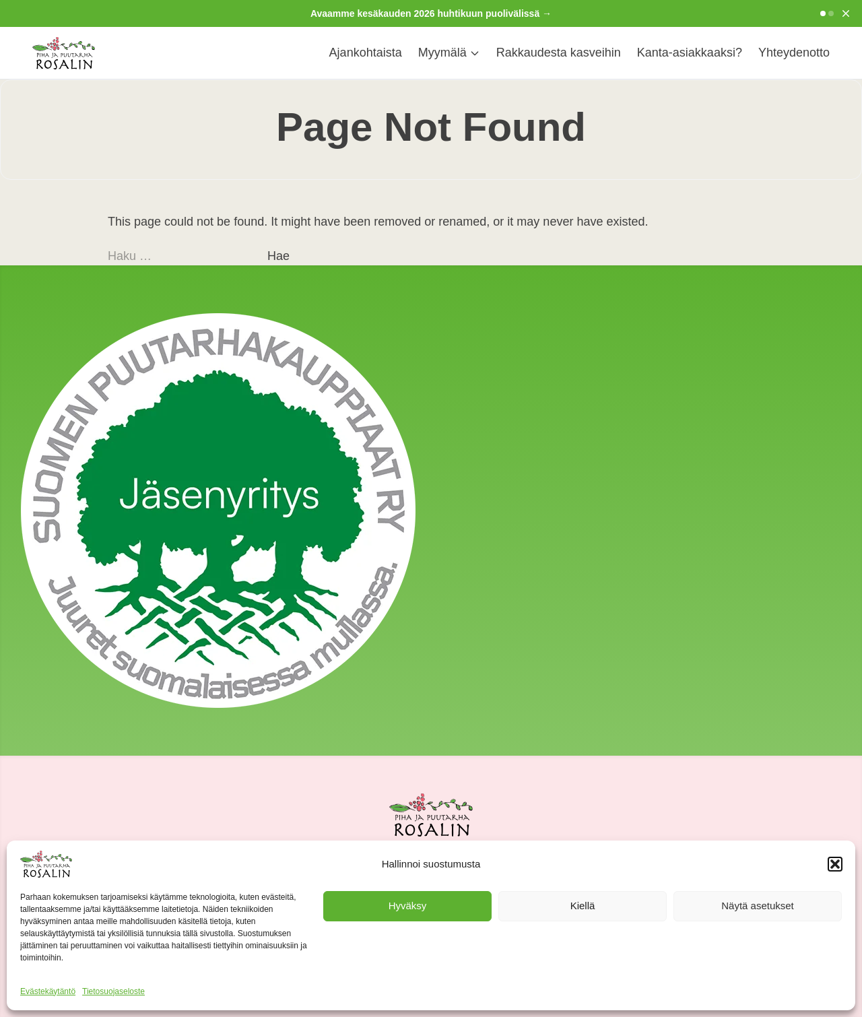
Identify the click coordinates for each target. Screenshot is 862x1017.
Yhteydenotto (794, 52)
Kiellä (582, 905)
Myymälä (449, 52)
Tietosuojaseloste (113, 991)
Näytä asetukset (757, 905)
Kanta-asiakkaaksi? (689, 52)
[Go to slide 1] (823, 13)
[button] (835, 864)
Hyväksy (408, 905)
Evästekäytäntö (47, 991)
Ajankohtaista (365, 52)
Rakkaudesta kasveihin (558, 52)
